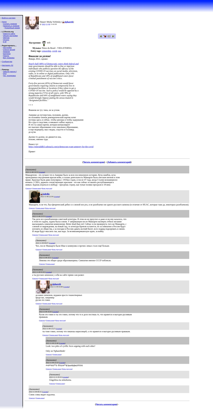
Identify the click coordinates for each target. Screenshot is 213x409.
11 (47, 24)
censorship (46, 51)
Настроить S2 (7, 65)
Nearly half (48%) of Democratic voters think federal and (54, 64)
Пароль (6, 56)
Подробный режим (12, 28)
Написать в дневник (11, 26)
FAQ (5, 74)
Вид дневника (8, 58)
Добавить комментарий (119, 162)
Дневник (6, 52)
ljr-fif (4, 42)
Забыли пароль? (10, 72)
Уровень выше (36, 188)
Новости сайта (9, 34)
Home (4, 22)
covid (54, 51)
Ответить (28, 188)
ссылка (41, 172)
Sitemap (6, 38)
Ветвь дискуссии (47, 188)
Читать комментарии (93, 162)
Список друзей (9, 50)
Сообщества (7, 62)
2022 (43, 24)
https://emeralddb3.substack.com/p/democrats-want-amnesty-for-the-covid (61, 147)
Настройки (7, 48)
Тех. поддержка (9, 76)
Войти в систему (8, 18)
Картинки (6, 54)
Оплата (6, 40)
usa (59, 51)
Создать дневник (10, 24)
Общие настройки (10, 36)
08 (49, 24)
